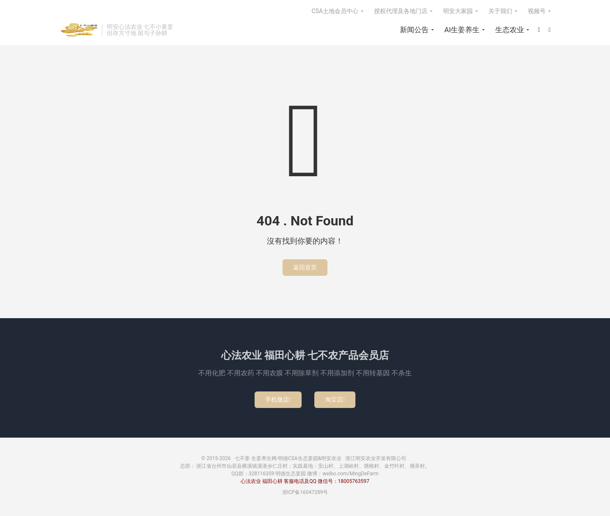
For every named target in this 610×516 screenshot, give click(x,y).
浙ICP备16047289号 (305, 492)
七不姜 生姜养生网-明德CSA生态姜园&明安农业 (78, 30)
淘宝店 (335, 399)
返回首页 (305, 267)
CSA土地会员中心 (334, 11)
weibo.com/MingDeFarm (350, 474)
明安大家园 (458, 11)
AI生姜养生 (462, 29)
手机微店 (278, 399)
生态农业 (509, 29)
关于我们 (500, 11)
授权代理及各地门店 (400, 11)
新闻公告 (414, 29)
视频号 (537, 11)
